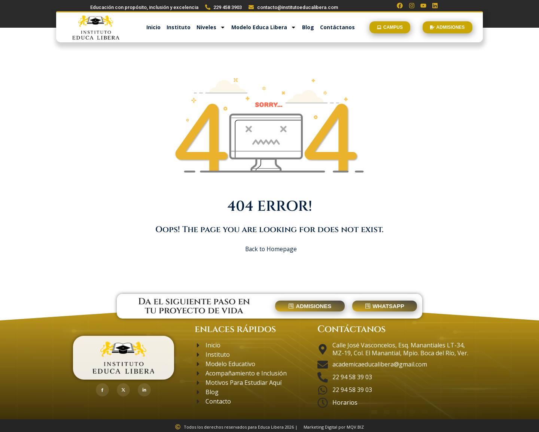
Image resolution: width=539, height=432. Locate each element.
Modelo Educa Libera (263, 27)
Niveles (211, 27)
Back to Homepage (269, 248)
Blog (308, 27)
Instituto (179, 27)
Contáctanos (337, 27)
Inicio (153, 27)
